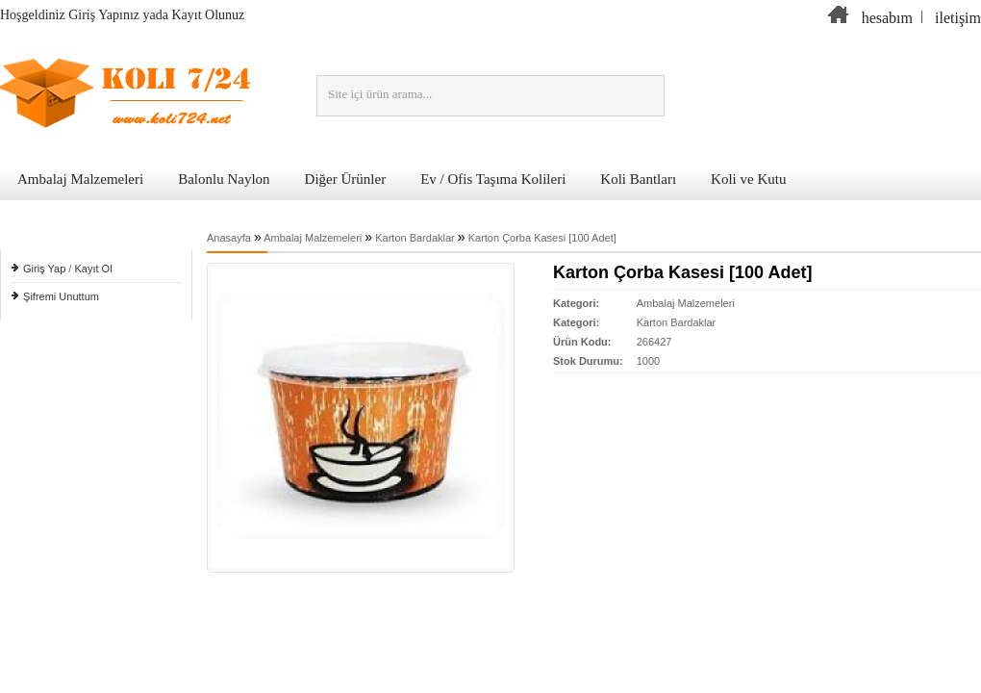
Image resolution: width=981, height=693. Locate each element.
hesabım (887, 18)
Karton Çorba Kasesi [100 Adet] (542, 238)
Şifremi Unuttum (61, 296)
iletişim (958, 18)
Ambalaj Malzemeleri (80, 179)
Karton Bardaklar (415, 238)
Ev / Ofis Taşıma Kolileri (493, 179)
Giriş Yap (44, 268)
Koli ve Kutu (748, 179)
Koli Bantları (638, 179)
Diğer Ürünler (346, 179)
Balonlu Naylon (223, 179)
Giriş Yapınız (103, 15)
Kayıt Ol (93, 268)
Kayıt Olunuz (208, 15)
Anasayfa (229, 238)
